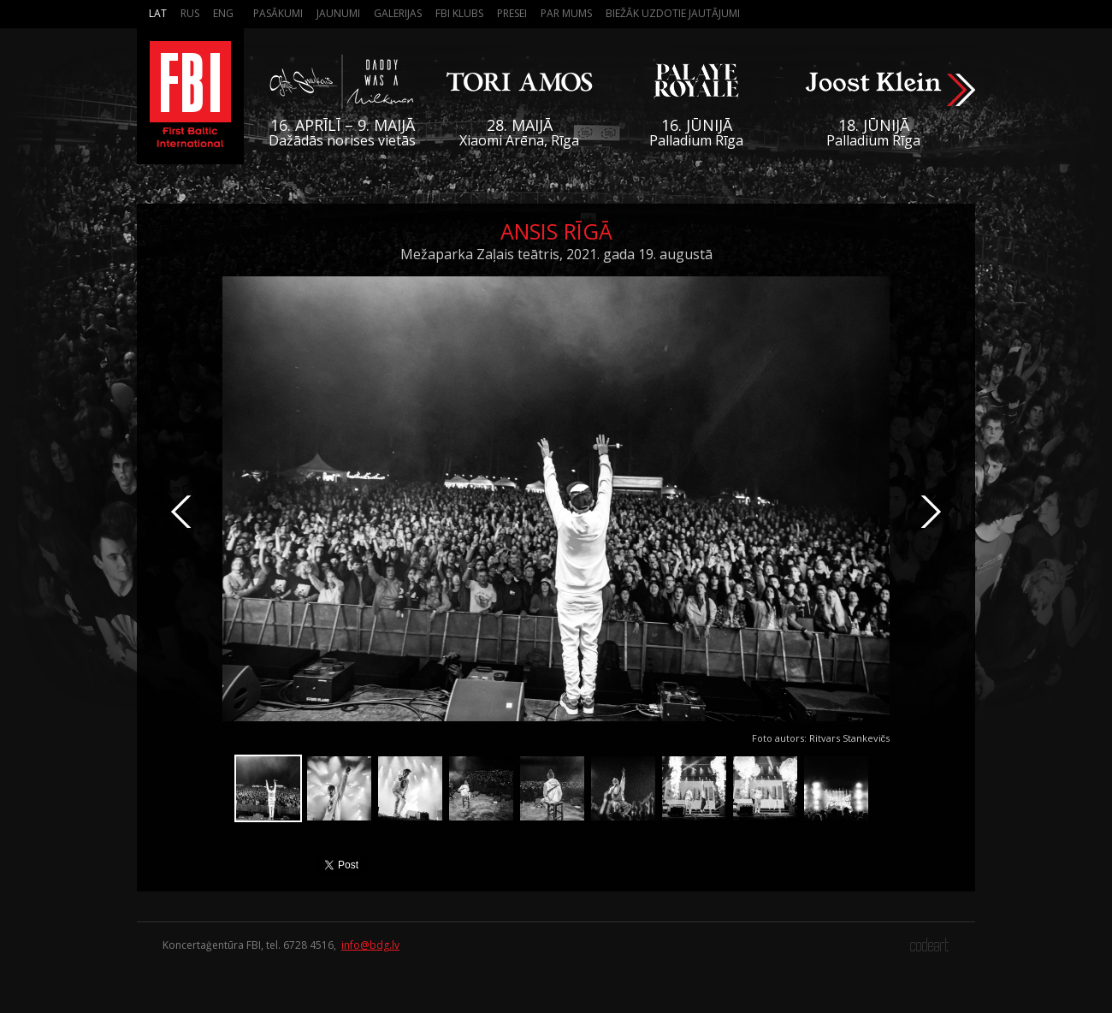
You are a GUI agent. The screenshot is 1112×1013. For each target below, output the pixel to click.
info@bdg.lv (370, 945)
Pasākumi (278, 13)
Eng (223, 13)
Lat (158, 13)
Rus (189, 13)
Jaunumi (338, 13)
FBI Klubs (459, 13)
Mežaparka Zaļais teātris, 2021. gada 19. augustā (556, 254)
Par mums (566, 13)
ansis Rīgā (556, 231)
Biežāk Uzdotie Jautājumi (673, 13)
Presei (512, 13)
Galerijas (398, 13)
